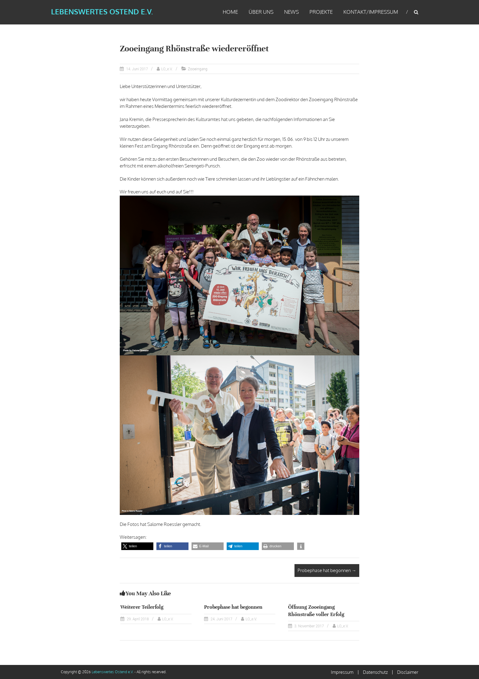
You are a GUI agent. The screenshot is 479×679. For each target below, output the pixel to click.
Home (230, 12)
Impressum (342, 672)
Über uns (261, 12)
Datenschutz (375, 672)
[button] (137, 546)
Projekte (321, 12)
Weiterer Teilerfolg (141, 607)
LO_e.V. (167, 69)
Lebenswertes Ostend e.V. (101, 11)
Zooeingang (197, 69)
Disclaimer (407, 672)
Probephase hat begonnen (327, 570)
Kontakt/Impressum (370, 12)
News (291, 12)
